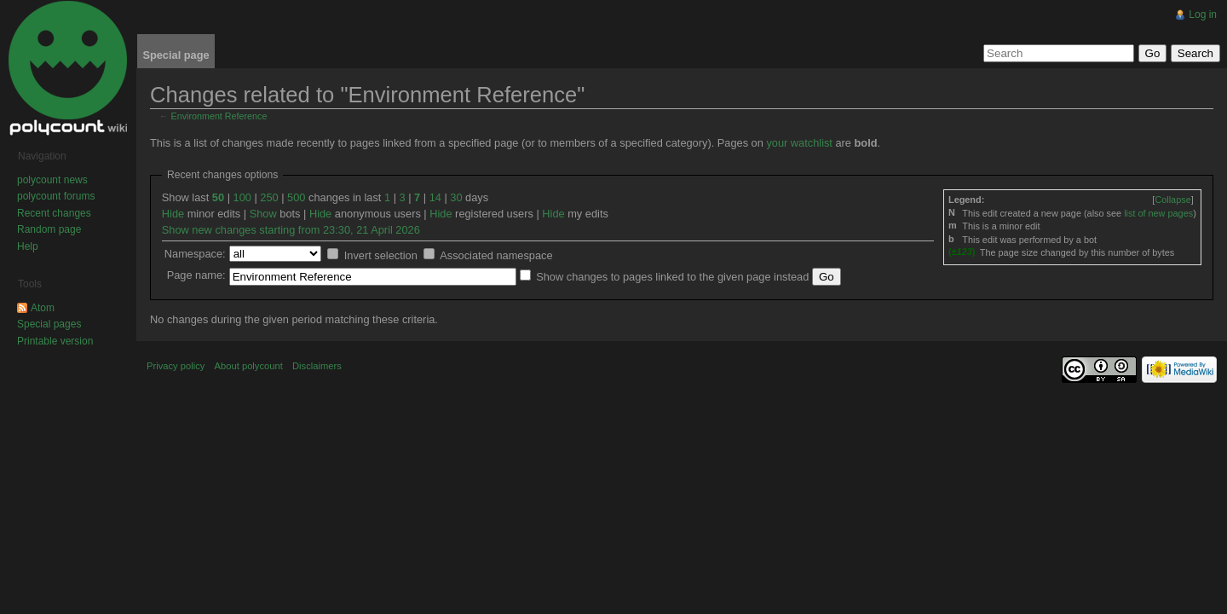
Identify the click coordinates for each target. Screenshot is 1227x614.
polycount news (52, 180)
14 (435, 197)
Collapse (1172, 199)
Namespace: (195, 253)
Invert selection (381, 255)
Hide (173, 213)
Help (27, 246)
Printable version (55, 341)
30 (456, 197)
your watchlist (799, 142)
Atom (43, 308)
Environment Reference (219, 116)
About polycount (249, 366)
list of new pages (1158, 213)
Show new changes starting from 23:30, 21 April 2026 (291, 229)
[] (1172, 199)
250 (269, 197)
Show (263, 213)
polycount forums (56, 196)
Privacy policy (175, 366)
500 (296, 197)
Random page (49, 229)
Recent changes (54, 213)
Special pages (49, 324)
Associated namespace (496, 255)
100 (242, 197)
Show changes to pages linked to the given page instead (672, 276)
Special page (175, 55)
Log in (1203, 14)
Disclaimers (317, 366)
